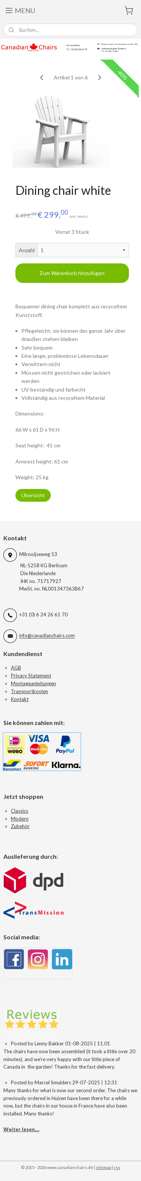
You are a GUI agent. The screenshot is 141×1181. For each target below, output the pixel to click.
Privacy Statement (31, 676)
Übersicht (33, 495)
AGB (16, 668)
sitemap (103, 1167)
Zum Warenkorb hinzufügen (72, 273)
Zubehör (20, 826)
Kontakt (20, 699)
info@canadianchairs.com (47, 636)
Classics (19, 811)
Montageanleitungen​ (33, 683)
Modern (20, 819)
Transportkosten (29, 691)
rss (117, 1167)
